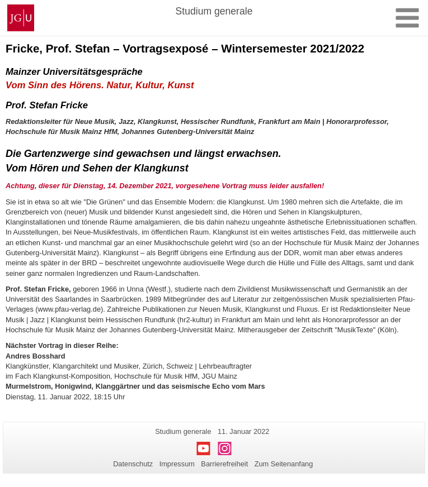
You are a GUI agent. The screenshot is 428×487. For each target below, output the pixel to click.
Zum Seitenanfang (284, 464)
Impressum (177, 464)
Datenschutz (133, 464)
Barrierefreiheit (224, 464)
